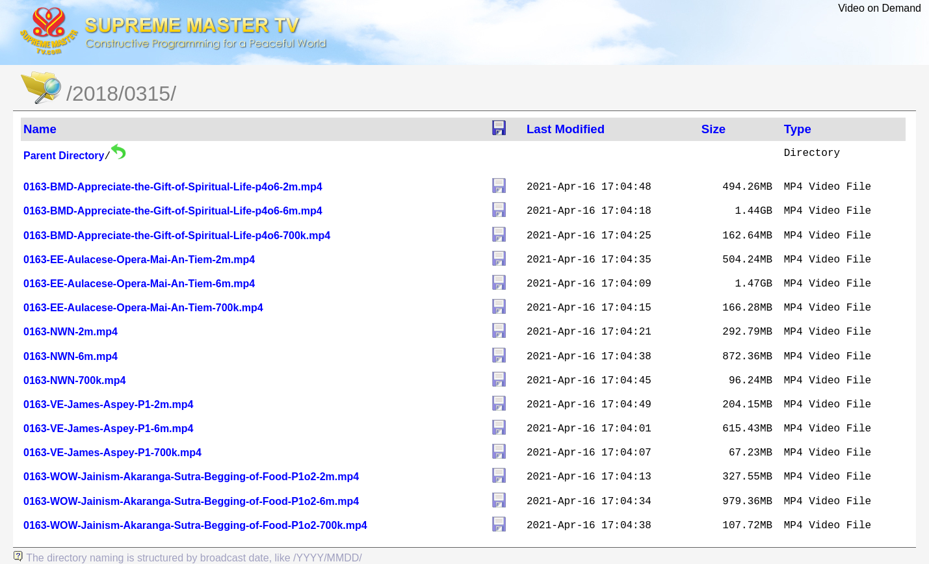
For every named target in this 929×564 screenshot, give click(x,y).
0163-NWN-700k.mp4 (74, 380)
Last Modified (566, 129)
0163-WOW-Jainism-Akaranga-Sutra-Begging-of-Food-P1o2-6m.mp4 (191, 501)
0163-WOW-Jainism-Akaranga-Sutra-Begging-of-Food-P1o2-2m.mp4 (191, 476)
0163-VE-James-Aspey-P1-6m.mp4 (108, 428)
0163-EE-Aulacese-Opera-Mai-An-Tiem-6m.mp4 (139, 283)
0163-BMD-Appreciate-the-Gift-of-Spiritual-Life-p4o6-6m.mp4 (172, 210)
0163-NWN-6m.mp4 (70, 356)
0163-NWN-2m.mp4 (70, 331)
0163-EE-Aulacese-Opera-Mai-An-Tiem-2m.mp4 (139, 259)
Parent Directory (64, 155)
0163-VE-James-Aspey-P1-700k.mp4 (112, 452)
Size (713, 129)
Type (797, 129)
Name (40, 129)
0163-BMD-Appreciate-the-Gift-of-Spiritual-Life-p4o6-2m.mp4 (172, 186)
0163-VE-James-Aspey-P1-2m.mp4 (108, 404)
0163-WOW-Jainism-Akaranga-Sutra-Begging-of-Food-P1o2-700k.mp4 (195, 525)
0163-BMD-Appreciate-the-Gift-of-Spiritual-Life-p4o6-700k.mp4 (176, 235)
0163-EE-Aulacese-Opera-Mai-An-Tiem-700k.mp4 (143, 307)
